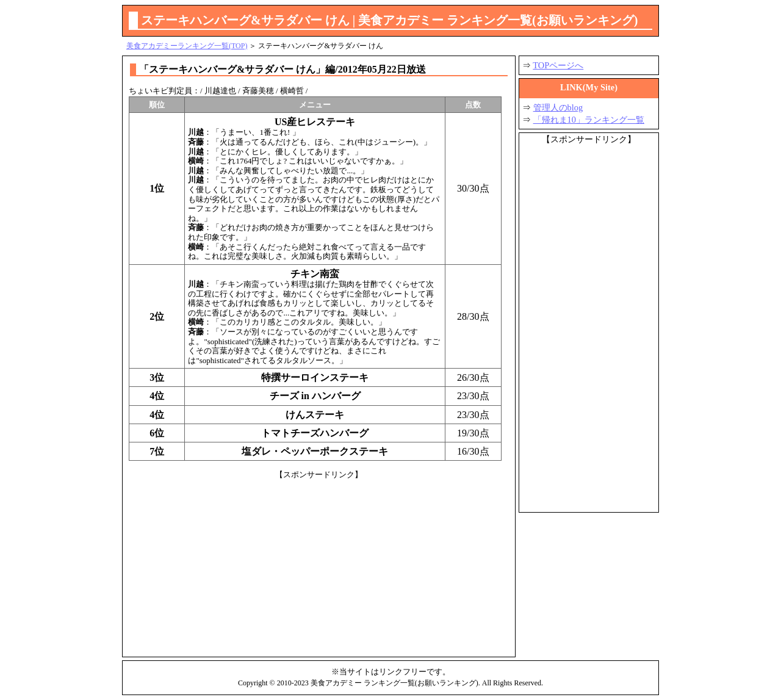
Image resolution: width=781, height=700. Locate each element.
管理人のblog (558, 107)
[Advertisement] (319, 565)
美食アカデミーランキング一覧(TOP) (186, 45)
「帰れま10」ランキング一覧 (588, 119)
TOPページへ (558, 65)
